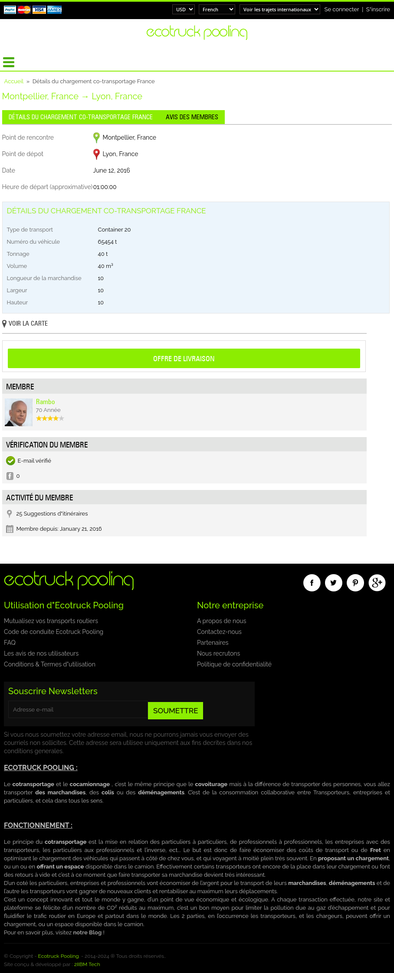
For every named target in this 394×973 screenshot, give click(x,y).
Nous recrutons (218, 653)
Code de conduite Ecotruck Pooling (53, 631)
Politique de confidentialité (234, 664)
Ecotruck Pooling (58, 956)
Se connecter (342, 9)
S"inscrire (378, 9)
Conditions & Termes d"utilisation (49, 664)
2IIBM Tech (87, 964)
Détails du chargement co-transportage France (81, 117)
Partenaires (212, 642)
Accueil (14, 81)
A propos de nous (221, 620)
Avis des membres (192, 117)
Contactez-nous (219, 631)
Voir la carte (25, 324)
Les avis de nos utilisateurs (41, 653)
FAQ (10, 642)
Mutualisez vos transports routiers (51, 620)
